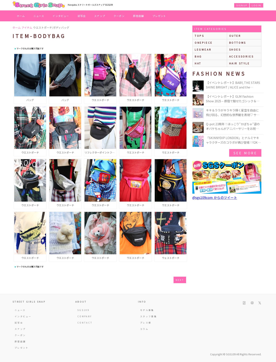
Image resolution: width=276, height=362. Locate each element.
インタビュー (60, 16)
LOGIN (256, 5)
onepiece (204, 42)
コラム (144, 328)
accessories (241, 56)
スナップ (99, 16)
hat (198, 63)
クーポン (119, 16)
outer (235, 35)
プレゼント (159, 16)
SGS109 (83, 310)
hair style (239, 63)
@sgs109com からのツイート (214, 197)
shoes (235, 49)
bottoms (237, 42)
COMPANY (84, 316)
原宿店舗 (138, 16)
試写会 (82, 16)
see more (245, 152)
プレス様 (145, 322)
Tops (199, 35)
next (180, 279)
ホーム (21, 16)
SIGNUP (241, 5)
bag (198, 56)
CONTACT (85, 322)
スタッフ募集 (148, 316)
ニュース (38, 16)
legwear (203, 49)
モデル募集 (147, 310)
